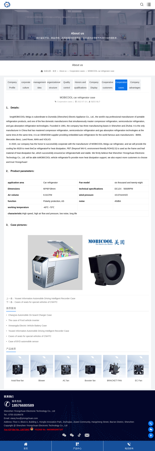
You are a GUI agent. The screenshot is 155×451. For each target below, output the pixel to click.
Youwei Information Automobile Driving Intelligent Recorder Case (38, 331)
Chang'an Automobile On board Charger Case (30, 315)
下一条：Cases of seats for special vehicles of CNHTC (32, 302)
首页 (54, 71)
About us (62, 71)
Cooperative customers (107, 85)
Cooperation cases (77, 71)
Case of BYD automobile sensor (23, 341)
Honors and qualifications (80, 85)
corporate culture (25, 85)
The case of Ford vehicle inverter (23, 320)
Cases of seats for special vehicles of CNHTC (29, 336)
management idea (39, 85)
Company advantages (134, 85)
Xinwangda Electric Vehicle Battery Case (27, 325)
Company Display (94, 85)
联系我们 (9, 396)
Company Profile (12, 85)
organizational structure (53, 85)
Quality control (66, 85)
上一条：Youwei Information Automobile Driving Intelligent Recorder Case (40, 298)
